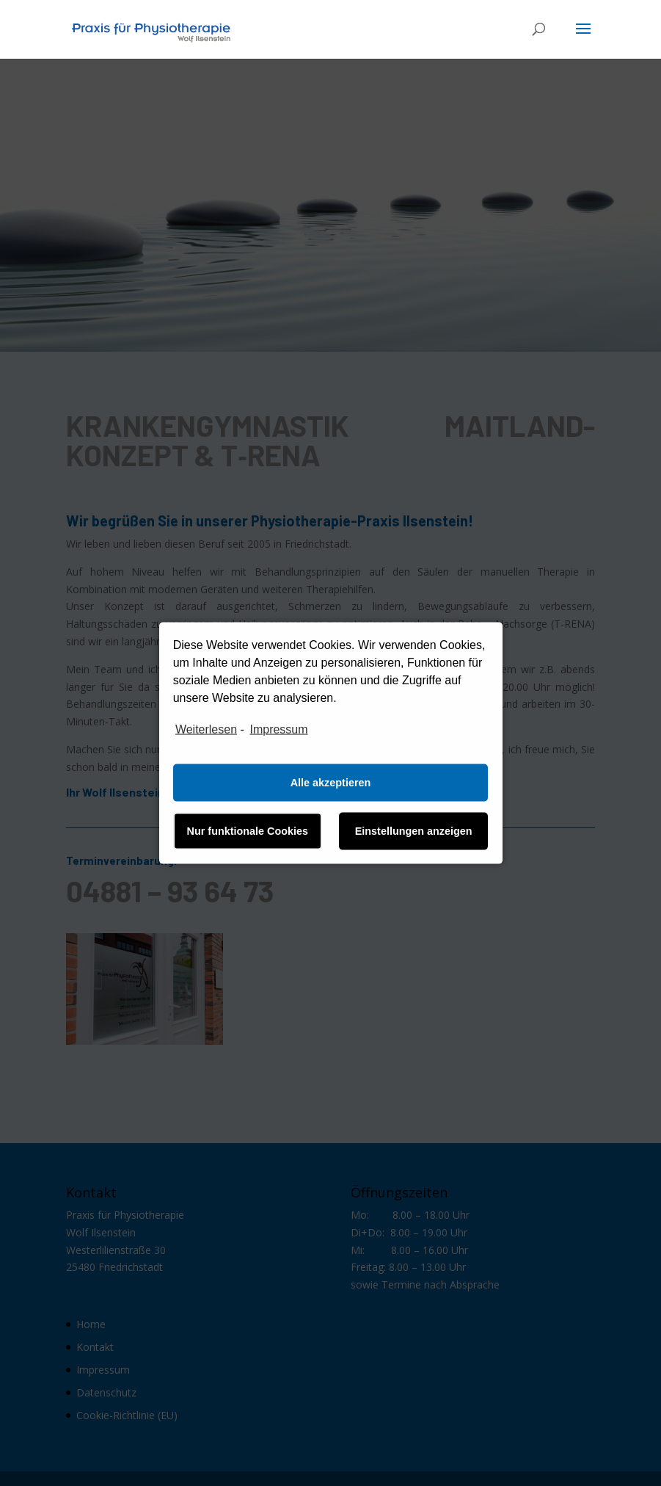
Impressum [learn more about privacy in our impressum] (278, 729)
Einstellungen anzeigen (413, 831)
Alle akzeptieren (331, 783)
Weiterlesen (206, 729)
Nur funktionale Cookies (248, 831)
